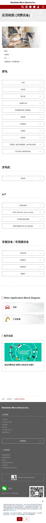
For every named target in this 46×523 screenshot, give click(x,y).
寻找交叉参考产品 (7, 462)
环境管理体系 (6, 457)
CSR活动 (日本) (7, 430)
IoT (5, 58)
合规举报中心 (6, 432)
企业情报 (5, 414)
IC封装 (4, 460)
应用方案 (9, 399)
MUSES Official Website (26, 477)
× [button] (42, 501)
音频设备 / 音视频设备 (12, 61)
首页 (3, 399)
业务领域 (4, 424)
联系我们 (23, 441)
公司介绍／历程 (7, 422)
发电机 (6, 54)
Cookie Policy (12, 510)
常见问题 (4, 465)
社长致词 (4, 419)
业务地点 (4, 427)
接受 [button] (19, 519)
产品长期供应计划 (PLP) (9, 468)
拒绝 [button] (26, 519)
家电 (5, 51)
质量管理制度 (6, 455)
